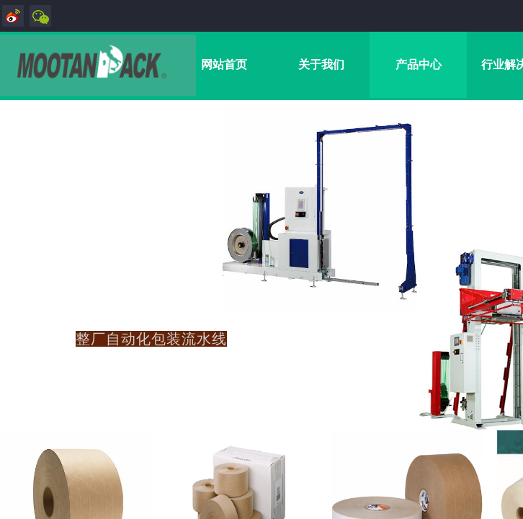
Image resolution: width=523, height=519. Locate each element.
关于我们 (321, 64)
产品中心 (418, 64)
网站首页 (224, 64)
